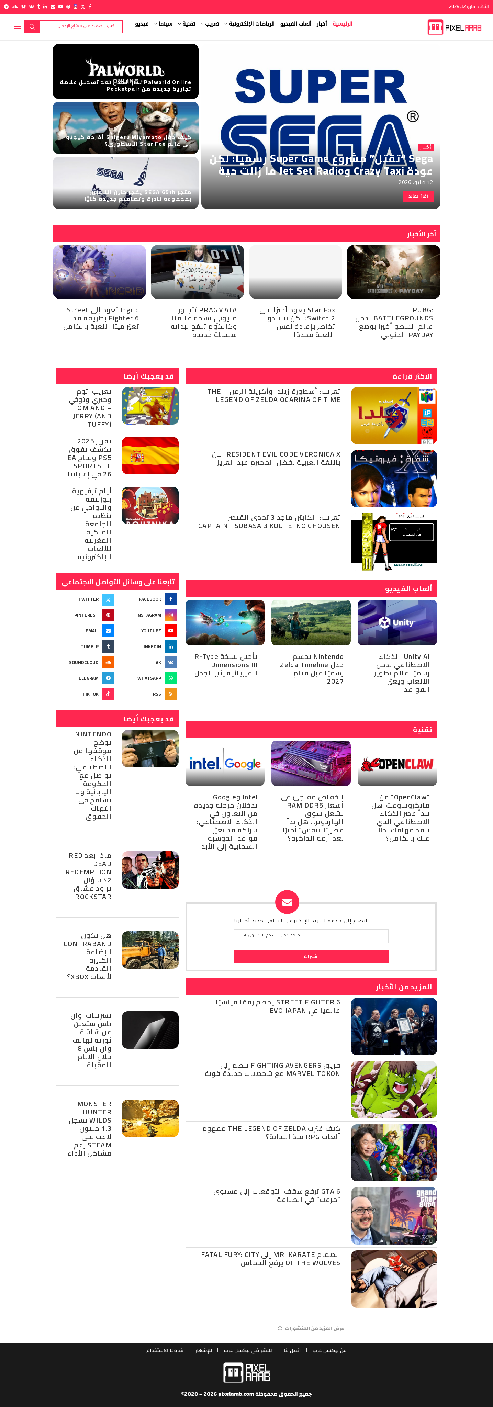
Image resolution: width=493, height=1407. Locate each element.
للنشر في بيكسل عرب (248, 1351)
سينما (166, 24)
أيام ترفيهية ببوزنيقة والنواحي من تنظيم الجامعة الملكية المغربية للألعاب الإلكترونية (91, 523)
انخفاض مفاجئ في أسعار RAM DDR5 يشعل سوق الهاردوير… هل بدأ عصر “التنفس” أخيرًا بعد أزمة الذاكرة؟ (312, 817)
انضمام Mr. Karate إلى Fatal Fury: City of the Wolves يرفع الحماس (270, 1258)
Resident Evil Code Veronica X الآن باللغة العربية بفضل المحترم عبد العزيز (276, 458)
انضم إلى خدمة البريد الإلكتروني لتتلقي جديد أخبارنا (301, 921)
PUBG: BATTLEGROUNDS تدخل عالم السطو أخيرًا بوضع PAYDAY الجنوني (394, 322)
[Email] (53, 6)
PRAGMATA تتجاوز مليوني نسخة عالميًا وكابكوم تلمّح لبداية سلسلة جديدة (204, 322)
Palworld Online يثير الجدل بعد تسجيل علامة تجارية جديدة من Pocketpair (126, 85)
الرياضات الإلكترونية (251, 24)
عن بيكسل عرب (332, 1351)
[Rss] (148, 694)
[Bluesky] (23, 6)
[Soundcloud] (15, 6)
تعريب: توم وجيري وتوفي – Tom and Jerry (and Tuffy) (90, 407)
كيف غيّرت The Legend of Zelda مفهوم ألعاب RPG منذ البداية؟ (271, 1132)
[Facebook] (90, 6)
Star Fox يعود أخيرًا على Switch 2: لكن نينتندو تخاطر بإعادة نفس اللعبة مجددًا (297, 322)
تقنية (188, 24)
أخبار (322, 24)
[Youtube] (60, 6)
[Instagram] (75, 6)
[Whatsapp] (148, 678)
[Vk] (31, 6)
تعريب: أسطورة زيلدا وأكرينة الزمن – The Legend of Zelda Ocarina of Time (274, 395)
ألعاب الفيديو (295, 24)
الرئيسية (342, 24)
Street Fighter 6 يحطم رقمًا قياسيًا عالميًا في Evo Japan (278, 1005)
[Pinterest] (68, 6)
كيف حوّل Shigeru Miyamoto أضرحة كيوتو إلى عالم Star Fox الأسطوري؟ (129, 140)
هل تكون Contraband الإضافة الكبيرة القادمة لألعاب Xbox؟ (88, 956)
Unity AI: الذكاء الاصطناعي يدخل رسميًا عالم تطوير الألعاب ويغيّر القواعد (402, 673)
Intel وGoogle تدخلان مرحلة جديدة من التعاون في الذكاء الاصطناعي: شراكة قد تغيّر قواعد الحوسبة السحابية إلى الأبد (226, 821)
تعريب (212, 24)
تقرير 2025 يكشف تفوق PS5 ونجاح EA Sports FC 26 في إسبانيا (89, 457)
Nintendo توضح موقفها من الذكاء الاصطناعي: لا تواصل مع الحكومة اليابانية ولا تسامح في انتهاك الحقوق (89, 775)
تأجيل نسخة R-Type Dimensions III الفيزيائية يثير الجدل (226, 664)
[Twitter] (83, 6)
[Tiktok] (86, 694)
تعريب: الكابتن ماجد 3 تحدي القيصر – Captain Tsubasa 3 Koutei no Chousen (269, 521)
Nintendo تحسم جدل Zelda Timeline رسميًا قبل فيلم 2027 (312, 668)
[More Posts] (311, 1328)
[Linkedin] (45, 6)
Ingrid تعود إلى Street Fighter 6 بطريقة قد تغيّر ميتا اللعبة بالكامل (101, 318)
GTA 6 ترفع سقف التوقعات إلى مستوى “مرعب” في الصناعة (277, 1195)
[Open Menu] (17, 27)
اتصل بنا (294, 1351)
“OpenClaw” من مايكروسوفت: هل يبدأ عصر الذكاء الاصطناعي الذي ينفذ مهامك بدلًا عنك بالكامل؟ (400, 817)
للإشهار (202, 1351)
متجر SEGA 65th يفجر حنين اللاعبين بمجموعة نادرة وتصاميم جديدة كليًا (138, 195)
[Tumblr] (38, 6)
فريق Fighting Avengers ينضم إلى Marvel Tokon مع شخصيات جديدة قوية (273, 1069)
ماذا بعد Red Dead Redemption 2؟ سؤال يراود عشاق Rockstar (88, 876)
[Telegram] (6, 6)
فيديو (142, 24)
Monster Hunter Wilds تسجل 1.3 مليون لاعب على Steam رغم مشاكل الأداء (89, 1128)
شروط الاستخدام (162, 1351)
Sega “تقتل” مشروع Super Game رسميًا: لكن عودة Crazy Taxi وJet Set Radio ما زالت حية (321, 164)
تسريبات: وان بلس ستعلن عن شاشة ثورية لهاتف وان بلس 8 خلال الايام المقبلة (91, 1040)
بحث (32, 26)
